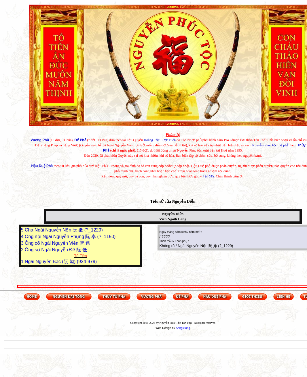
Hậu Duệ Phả (42, 166)
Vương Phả (40, 140)
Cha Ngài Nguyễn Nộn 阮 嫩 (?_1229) (64, 229)
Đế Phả (80, 140)
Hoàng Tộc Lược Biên (160, 140)
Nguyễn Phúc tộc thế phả (270, 145)
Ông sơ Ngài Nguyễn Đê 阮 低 (56, 249)
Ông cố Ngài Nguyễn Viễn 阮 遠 (57, 243)
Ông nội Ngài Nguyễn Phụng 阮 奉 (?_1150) (70, 236)
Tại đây (208, 176)
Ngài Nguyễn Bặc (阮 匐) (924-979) (61, 261)
